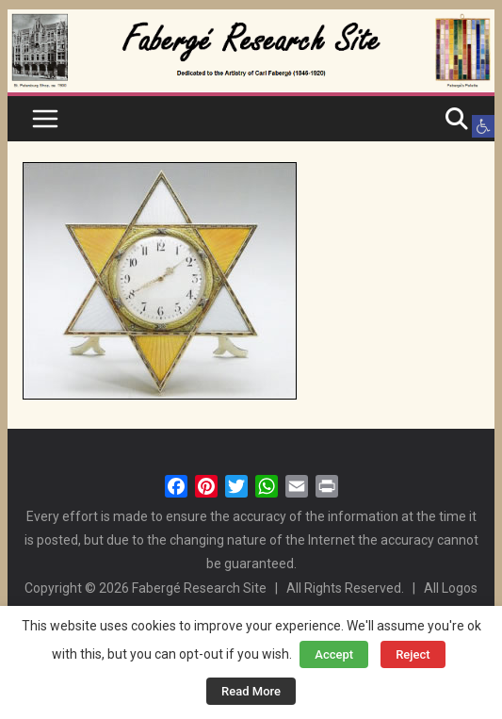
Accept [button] (334, 654)
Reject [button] (413, 654)
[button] (483, 126)
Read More (251, 691)
